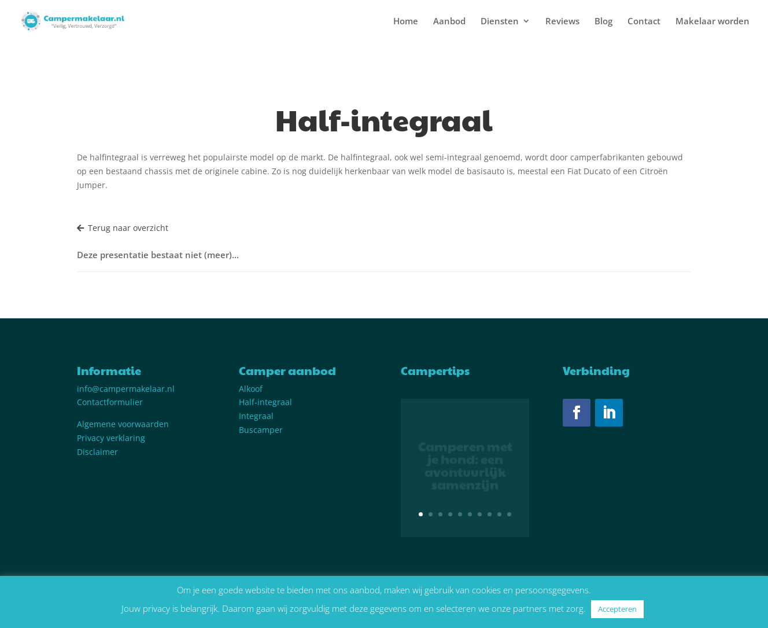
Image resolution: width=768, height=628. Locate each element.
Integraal (256, 415)
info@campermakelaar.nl (126, 388)
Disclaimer (97, 451)
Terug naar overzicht (122, 227)
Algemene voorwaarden (123, 423)
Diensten (500, 22)
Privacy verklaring (111, 437)
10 (509, 514)
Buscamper (261, 429)
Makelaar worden (712, 22)
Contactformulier (110, 401)
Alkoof (251, 388)
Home (405, 22)
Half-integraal (265, 401)
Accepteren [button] (617, 609)
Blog (603, 22)
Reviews (562, 22)
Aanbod (449, 22)
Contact (643, 22)
